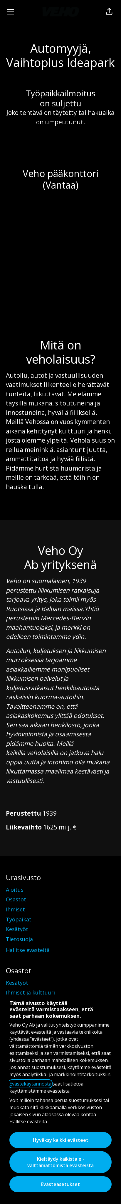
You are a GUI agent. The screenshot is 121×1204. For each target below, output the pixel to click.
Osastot (16, 899)
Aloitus (14, 889)
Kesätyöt (17, 929)
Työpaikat (18, 919)
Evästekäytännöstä (30, 1084)
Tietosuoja (19, 939)
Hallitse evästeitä (28, 950)
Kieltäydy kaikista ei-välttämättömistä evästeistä (60, 1162)
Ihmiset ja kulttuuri (30, 992)
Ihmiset (15, 909)
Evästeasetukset (60, 1184)
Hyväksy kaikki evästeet (60, 1140)
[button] (109, 12)
